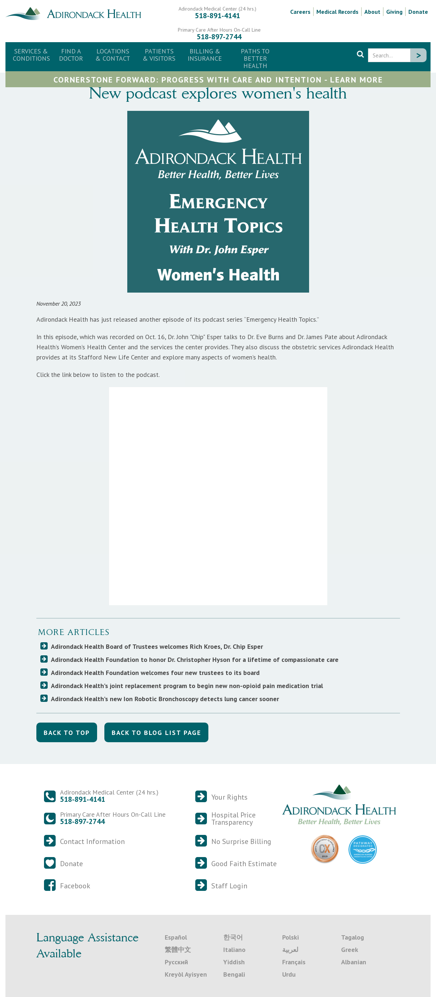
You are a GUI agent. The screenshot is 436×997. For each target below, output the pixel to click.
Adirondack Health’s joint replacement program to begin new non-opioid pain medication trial (187, 686)
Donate (418, 11)
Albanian (353, 962)
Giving (394, 11)
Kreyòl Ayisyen (186, 974)
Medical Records (337, 11)
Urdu (289, 974)
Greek (349, 949)
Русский (176, 962)
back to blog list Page (156, 732)
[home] (76, 12)
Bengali (234, 974)
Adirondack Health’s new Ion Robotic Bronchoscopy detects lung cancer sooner (165, 699)
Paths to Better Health (255, 58)
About (372, 11)
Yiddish (234, 962)
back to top (67, 732)
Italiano (234, 949)
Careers (300, 11)
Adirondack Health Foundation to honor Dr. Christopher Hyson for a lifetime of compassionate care (195, 659)
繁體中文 (178, 949)
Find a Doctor (71, 55)
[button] (112, 55)
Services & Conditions (31, 55)
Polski (290, 937)
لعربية (290, 949)
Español (176, 937)
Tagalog (352, 937)
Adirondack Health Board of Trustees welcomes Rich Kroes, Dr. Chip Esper (157, 646)
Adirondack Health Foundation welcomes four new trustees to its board (155, 672)
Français (293, 962)
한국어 (233, 937)
